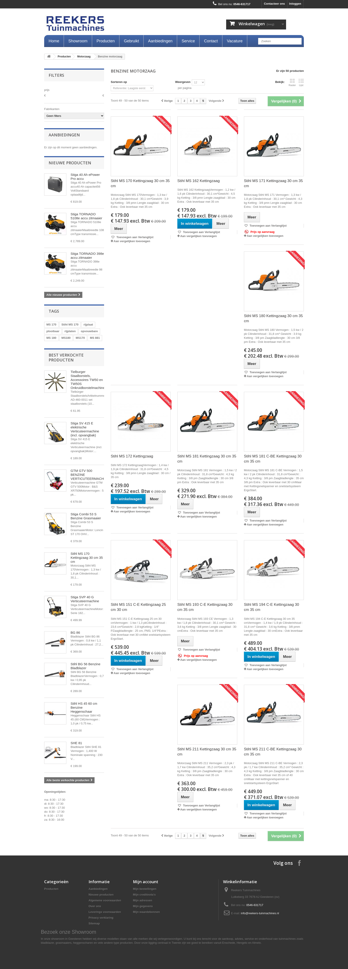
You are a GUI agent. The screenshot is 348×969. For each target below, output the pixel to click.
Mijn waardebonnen (146, 912)
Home (54, 41)
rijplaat (88, 324)
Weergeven (182, 82)
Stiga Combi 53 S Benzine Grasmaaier (86, 516)
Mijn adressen (142, 900)
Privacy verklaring (101, 917)
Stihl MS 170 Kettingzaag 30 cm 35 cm (87, 557)
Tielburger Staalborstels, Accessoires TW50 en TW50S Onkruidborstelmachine (88, 380)
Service (188, 41)
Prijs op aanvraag (260, 231)
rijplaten (70, 331)
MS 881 (95, 337)
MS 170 (51, 324)
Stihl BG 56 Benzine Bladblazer (85, 666)
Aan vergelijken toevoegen (132, 241)
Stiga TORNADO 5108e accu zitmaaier (86, 216)
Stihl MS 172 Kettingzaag (132, 456)
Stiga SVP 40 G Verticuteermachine (85, 599)
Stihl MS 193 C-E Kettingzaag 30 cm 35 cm (205, 607)
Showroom (77, 41)
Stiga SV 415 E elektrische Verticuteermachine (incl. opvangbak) (85, 429)
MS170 (80, 337)
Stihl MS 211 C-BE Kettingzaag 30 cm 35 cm (273, 751)
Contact (211, 41)
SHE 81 (76, 743)
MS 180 (51, 337)
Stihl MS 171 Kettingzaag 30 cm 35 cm (273, 183)
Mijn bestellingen (144, 889)
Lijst (301, 82)
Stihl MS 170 (70, 324)
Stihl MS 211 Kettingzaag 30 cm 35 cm (206, 751)
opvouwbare (89, 331)
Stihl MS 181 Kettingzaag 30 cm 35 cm (206, 458)
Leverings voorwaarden (105, 912)
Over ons (95, 906)
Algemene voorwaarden (105, 900)
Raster (292, 82)
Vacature (235, 41)
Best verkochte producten (66, 357)
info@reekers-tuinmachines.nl (260, 913)
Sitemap (94, 923)
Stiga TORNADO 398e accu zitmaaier (87, 255)
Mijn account (145, 881)
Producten (106, 41)
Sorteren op (119, 82)
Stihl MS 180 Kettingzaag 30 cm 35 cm (273, 318)
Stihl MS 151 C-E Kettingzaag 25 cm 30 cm (138, 607)
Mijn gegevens (143, 906)
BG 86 (75, 632)
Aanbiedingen (160, 41)
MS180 (66, 337)
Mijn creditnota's (144, 894)
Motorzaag (84, 56)
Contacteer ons (274, 3)
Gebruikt (131, 41)
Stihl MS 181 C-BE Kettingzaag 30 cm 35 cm (273, 458)
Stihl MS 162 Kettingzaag (198, 181)
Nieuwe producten (70, 162)
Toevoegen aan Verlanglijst (134, 237)
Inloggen (295, 3)
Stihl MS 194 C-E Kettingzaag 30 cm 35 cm (271, 607)
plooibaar (52, 331)
